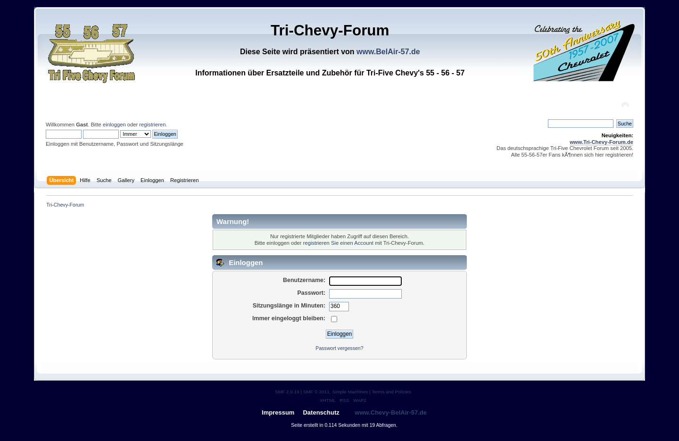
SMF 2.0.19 (287, 391)
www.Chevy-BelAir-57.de (391, 412)
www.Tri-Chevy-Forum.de (601, 142)
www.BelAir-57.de (388, 52)
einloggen (114, 124)
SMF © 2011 (316, 391)
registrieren (152, 124)
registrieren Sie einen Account (338, 243)
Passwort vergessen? (339, 348)
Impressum (278, 412)
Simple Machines (350, 391)
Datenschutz (321, 412)
